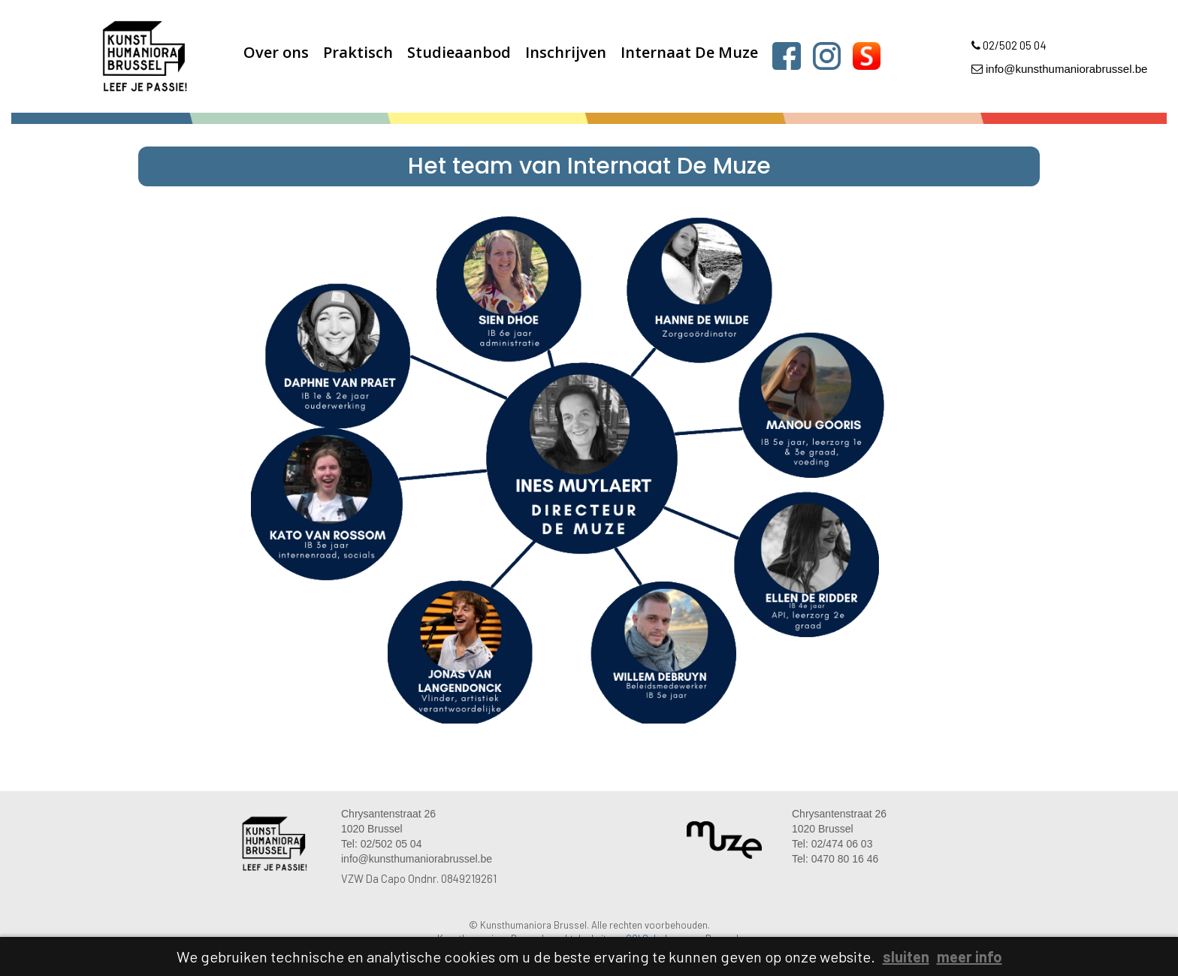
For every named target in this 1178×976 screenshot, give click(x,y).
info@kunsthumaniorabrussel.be (1059, 68)
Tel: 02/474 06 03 (832, 844)
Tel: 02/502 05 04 (381, 844)
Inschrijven (565, 52)
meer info (969, 956)
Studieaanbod (459, 52)
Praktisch (358, 52)
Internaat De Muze (689, 52)
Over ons (276, 52)
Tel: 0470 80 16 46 (835, 859)
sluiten (906, 956)
